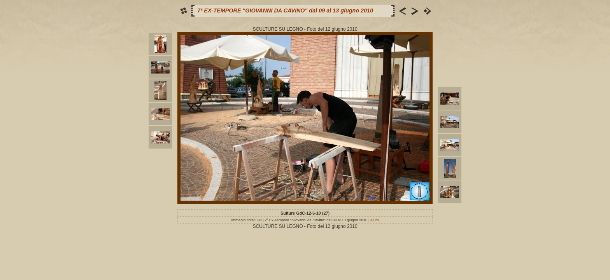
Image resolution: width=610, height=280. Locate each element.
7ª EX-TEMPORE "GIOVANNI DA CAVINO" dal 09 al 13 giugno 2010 (285, 10)
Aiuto (374, 220)
